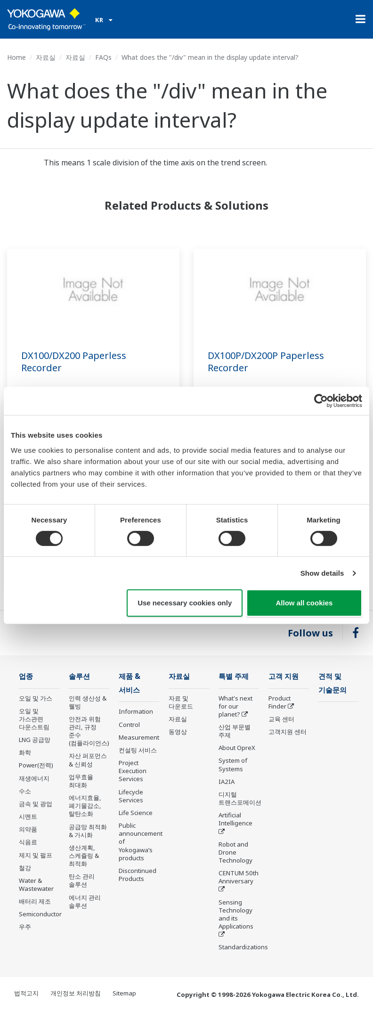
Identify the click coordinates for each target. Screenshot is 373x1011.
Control (129, 724)
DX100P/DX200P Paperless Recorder (266, 362)
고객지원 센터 (287, 731)
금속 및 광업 (35, 803)
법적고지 (26, 993)
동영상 (178, 731)
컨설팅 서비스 (138, 750)
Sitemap (124, 993)
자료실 (46, 57)
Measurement (139, 737)
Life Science (136, 812)
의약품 (28, 829)
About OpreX (237, 747)
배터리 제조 (35, 901)
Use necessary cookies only (185, 603)
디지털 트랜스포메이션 (240, 798)
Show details (322, 573)
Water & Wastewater (36, 884)
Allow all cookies (304, 603)
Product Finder (279, 702)
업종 (26, 676)
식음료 (28, 842)
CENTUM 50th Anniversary (239, 877)
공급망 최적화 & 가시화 (88, 831)
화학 (25, 752)
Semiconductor (40, 914)
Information (136, 711)
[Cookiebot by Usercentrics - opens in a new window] (321, 401)
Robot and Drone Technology (235, 852)
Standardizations (243, 947)
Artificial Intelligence (235, 819)
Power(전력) (36, 765)
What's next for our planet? (235, 706)
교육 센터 (281, 719)
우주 (25, 926)
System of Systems (233, 764)
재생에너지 (34, 778)
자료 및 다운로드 (181, 702)
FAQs (103, 57)
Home (16, 57)
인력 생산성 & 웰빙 (87, 702)
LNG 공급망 (34, 739)
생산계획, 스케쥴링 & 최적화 (84, 855)
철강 (25, 868)
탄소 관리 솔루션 (82, 880)
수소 (25, 791)
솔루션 (79, 676)
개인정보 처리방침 (75, 993)
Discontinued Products (137, 874)
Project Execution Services (132, 770)
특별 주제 (234, 676)
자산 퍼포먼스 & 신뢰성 (88, 759)
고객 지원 (283, 676)
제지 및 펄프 (35, 855)
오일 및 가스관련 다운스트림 (34, 719)
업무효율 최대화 (81, 781)
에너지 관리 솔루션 (85, 901)
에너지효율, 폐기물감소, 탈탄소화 (85, 805)
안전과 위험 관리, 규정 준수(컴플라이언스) (89, 731)
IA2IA (227, 781)
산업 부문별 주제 (235, 731)
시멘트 (28, 816)
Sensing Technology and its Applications (236, 914)
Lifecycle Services (131, 796)
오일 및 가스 (35, 698)
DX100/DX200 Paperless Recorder (73, 362)
